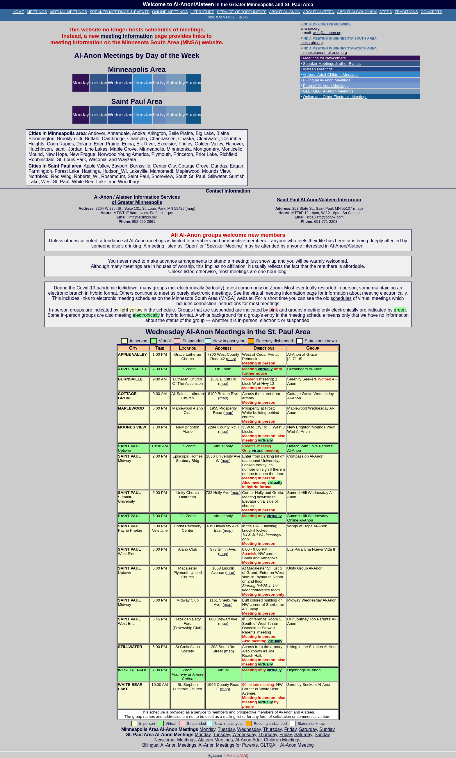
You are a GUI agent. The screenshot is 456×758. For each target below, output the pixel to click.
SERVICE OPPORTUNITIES (242, 12)
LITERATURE (202, 12)
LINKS (242, 17)
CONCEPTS (431, 12)
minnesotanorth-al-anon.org (323, 52)
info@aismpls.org (143, 217)
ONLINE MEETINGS (170, 12)
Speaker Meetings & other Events (332, 63)
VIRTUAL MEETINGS (68, 12)
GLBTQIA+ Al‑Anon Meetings (328, 91)
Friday (159, 82)
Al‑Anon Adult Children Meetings (331, 74)
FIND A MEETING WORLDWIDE (325, 24)
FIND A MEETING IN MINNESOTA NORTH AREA (338, 48)
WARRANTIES (221, 17)
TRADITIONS (406, 12)
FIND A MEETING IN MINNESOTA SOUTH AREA (338, 38)
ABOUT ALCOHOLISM (357, 12)
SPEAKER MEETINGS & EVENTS (119, 12)
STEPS (385, 12)
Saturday (175, 82)
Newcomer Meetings (174, 739)
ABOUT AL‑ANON (284, 12)
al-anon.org (310, 28)
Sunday (193, 82)
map (190, 208)
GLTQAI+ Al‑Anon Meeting (287, 745)
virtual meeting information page (284, 293)
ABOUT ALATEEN (318, 12)
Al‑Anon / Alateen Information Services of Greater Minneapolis (137, 200)
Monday (80, 82)
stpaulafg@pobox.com (325, 217)
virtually (265, 369)
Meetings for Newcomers (324, 58)
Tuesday (98, 82)
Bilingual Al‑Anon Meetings (169, 745)
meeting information (127, 36)
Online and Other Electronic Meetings (335, 97)
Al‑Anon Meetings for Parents (228, 745)
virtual (257, 450)
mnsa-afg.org (311, 42)
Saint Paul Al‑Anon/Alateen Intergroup (319, 199)
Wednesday (120, 82)
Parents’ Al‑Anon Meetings (326, 85)
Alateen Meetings (318, 69)
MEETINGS (37, 12)
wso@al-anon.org (328, 33)
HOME (18, 12)
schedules (341, 298)
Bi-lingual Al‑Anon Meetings (326, 80)
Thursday (142, 82)
